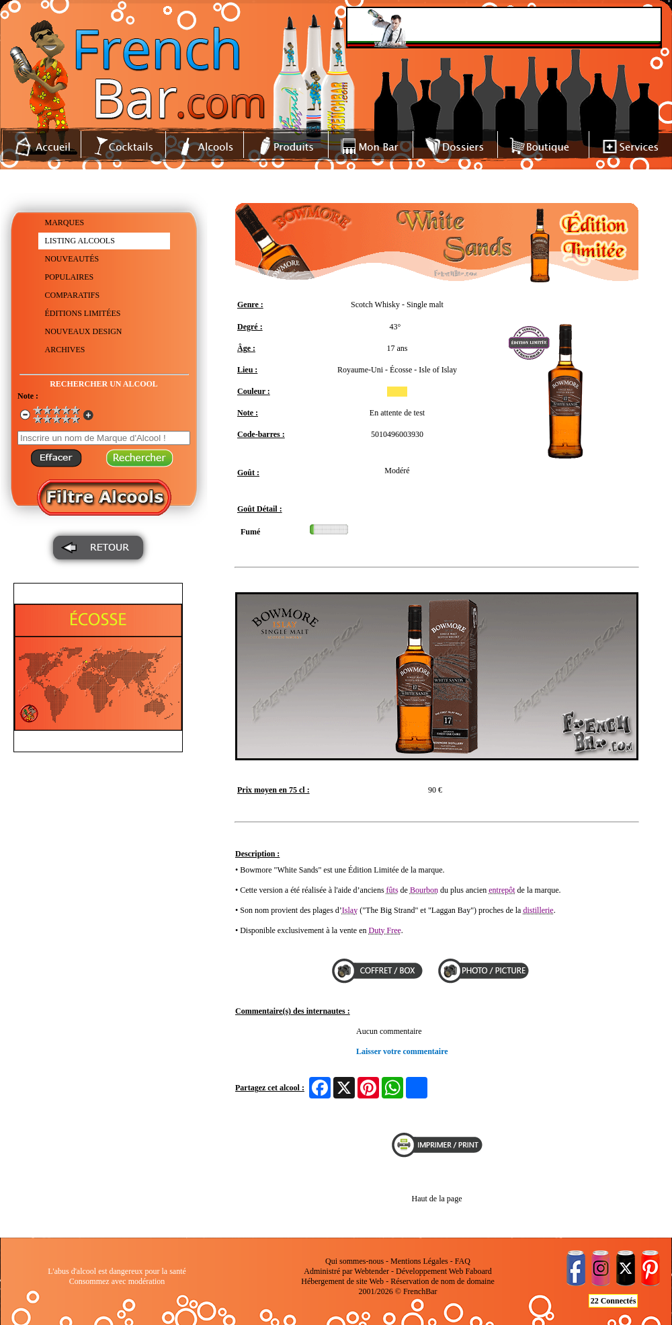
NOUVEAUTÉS (72, 259)
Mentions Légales (419, 1261)
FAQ (462, 1261)
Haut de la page (437, 1198)
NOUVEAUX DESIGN (83, 331)
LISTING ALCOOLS (80, 240)
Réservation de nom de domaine (442, 1281)
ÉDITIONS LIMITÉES (83, 313)
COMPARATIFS (72, 295)
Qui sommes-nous (354, 1261)
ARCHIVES (65, 349)
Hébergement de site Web (342, 1281)
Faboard (478, 1271)
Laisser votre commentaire (402, 1051)
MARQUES (65, 222)
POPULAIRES (69, 277)
